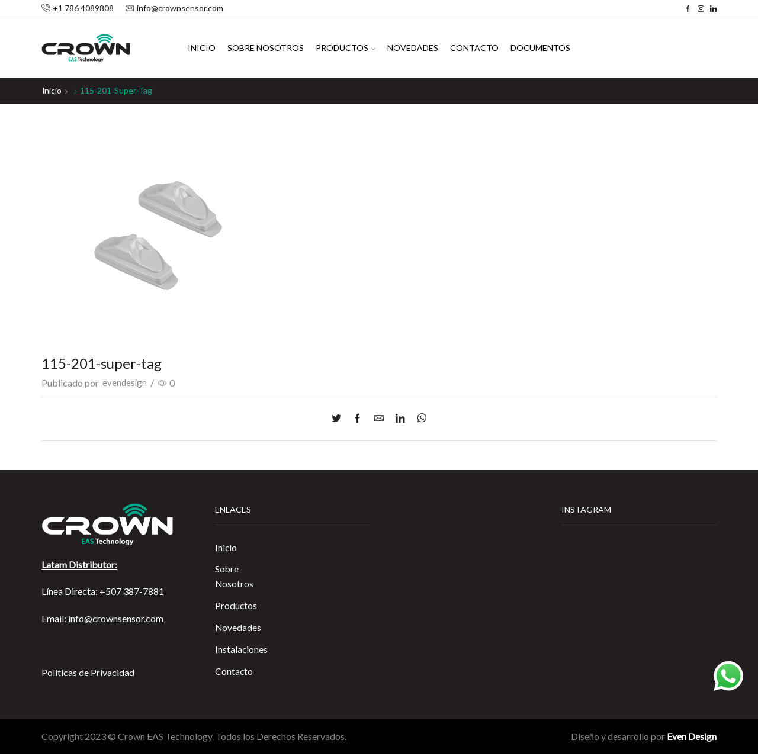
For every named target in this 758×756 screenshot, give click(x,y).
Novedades (412, 48)
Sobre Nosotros (265, 48)
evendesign (125, 382)
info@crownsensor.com (115, 617)
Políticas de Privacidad (87, 671)
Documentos (540, 48)
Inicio (202, 48)
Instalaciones (241, 651)
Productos (345, 48)
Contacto (474, 48)
